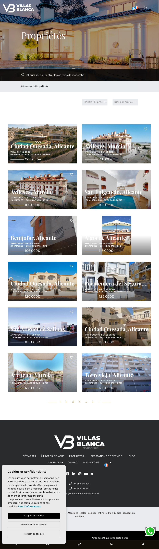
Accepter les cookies (33, 515)
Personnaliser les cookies (34, 524)
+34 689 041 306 (79, 483)
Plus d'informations (29, 506)
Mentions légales (77, 512)
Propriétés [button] (76, 456)
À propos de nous (52, 456)
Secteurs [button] (54, 462)
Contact (72, 462)
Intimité (102, 512)
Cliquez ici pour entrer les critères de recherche (52, 75)
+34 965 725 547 (79, 488)
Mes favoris (91, 462)
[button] (107, 462)
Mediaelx (79, 516)
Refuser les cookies (34, 533)
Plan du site (114, 512)
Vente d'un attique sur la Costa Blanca (110, 538)
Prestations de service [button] (106, 456)
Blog (132, 456)
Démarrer (27, 86)
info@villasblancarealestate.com (79, 493)
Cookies (92, 512)
